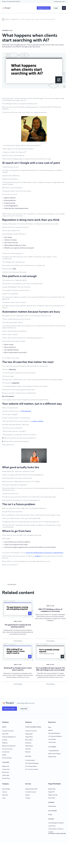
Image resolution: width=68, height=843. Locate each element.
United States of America (55, 829)
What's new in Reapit (54, 753)
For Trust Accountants (31, 769)
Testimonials (52, 742)
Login (3, 798)
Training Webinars (53, 750)
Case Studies (52, 739)
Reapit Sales (52, 789)
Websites (5, 743)
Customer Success (30, 792)
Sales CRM (5, 734)
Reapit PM (51, 792)
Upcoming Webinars (54, 733)
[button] (60, 2)
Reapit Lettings (52, 795)
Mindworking (52, 806)
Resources (15, 19)
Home (7, 19)
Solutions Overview (31, 731)
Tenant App (5, 775)
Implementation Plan (31, 789)
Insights (4, 755)
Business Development (9, 746)
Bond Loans (5, 772)
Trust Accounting (7, 749)
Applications (5, 766)
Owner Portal (6, 778)
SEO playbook (26, 411)
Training (27, 798)
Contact (4, 792)
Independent (29, 746)
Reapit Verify (52, 756)
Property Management (9, 737)
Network (27, 752)
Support (27, 795)
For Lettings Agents (31, 766)
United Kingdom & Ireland (55, 823)
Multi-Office (28, 740)
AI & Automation (7, 758)
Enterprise (28, 743)
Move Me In (51, 798)
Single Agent (29, 734)
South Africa (52, 826)
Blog (49, 727)
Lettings (4, 740)
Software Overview (8, 731)
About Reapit (6, 789)
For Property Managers (32, 763)
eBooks (50, 730)
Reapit (50, 814)
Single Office (29, 737)
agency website (37, 421)
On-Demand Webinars (55, 736)
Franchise (28, 749)
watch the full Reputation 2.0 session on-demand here (44, 553)
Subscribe (5, 795)
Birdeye (38, 556)
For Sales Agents (30, 760)
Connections (6, 752)
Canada (50, 832)
